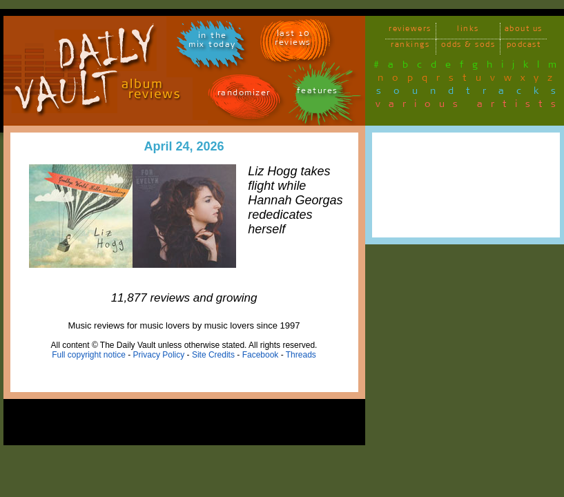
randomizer (244, 95)
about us (524, 30)
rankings (410, 46)
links (468, 30)
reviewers (410, 30)
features (317, 93)
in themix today (212, 42)
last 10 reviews (293, 40)
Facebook (260, 355)
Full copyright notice (89, 355)
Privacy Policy (159, 355)
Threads (301, 355)
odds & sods (468, 46)
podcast (524, 46)
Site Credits (213, 355)
